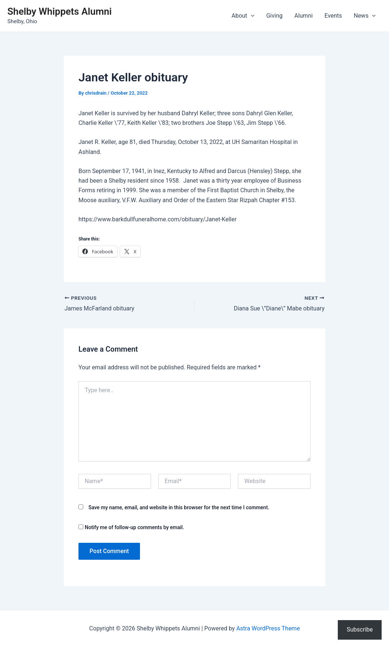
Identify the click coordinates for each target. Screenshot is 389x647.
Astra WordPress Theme (267, 628)
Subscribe (360, 629)
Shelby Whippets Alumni (59, 11)
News (365, 16)
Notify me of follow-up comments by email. (134, 527)
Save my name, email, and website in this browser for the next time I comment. (178, 507)
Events (333, 15)
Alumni (303, 15)
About (243, 16)
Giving (274, 15)
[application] (251, 16)
